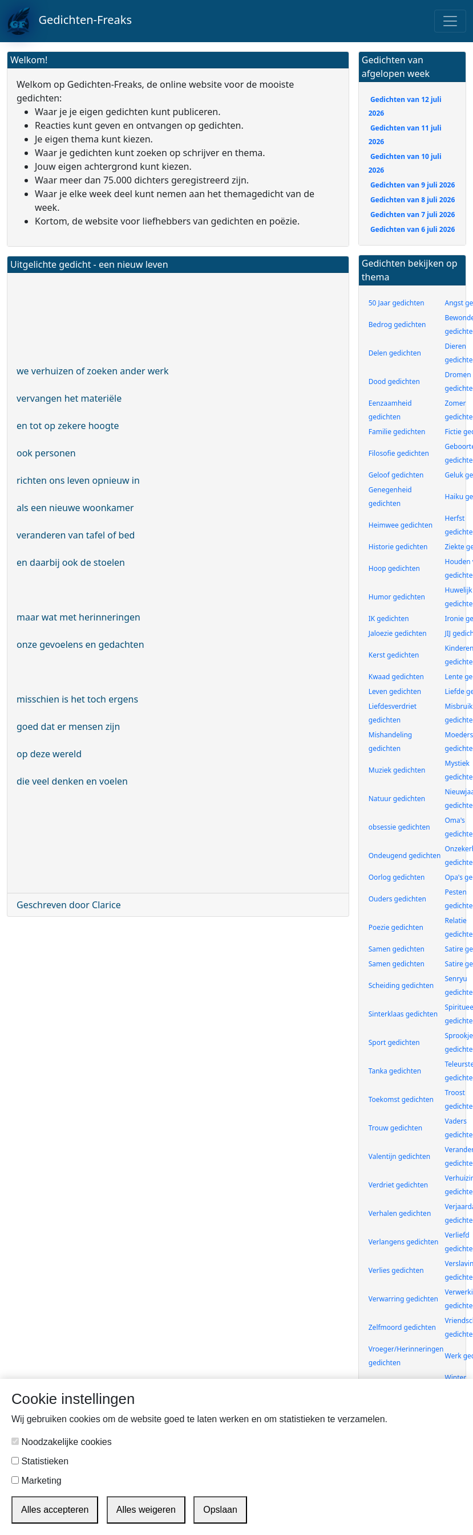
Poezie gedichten (396, 927)
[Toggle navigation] (450, 21)
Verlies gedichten (396, 1270)
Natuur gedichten (397, 798)
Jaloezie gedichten (398, 633)
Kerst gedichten (394, 655)
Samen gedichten (397, 949)
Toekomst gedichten (401, 1099)
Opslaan (220, 1509)
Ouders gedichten (397, 899)
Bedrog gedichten (397, 324)
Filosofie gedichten (399, 453)
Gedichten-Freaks (69, 21)
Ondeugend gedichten (405, 855)
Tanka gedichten (395, 1071)
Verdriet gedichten (398, 1185)
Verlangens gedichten (404, 1242)
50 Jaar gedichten (397, 303)
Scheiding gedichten (401, 985)
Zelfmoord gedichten (402, 1327)
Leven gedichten (395, 691)
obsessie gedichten (399, 827)
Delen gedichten (395, 353)
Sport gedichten (394, 1042)
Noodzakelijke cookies (61, 1442)
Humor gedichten (397, 597)
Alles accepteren (54, 1509)
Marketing (36, 1480)
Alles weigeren (146, 1509)
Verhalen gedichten (400, 1213)
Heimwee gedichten (400, 525)
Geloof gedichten (396, 475)
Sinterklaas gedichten (403, 1014)
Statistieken (39, 1461)
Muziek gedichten (397, 770)
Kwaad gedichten (396, 676)
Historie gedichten (398, 547)
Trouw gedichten (395, 1128)
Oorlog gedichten (397, 877)
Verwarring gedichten (403, 1299)
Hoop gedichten (394, 568)
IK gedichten (389, 618)
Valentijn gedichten (399, 1156)
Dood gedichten (394, 381)
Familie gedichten (397, 431)
